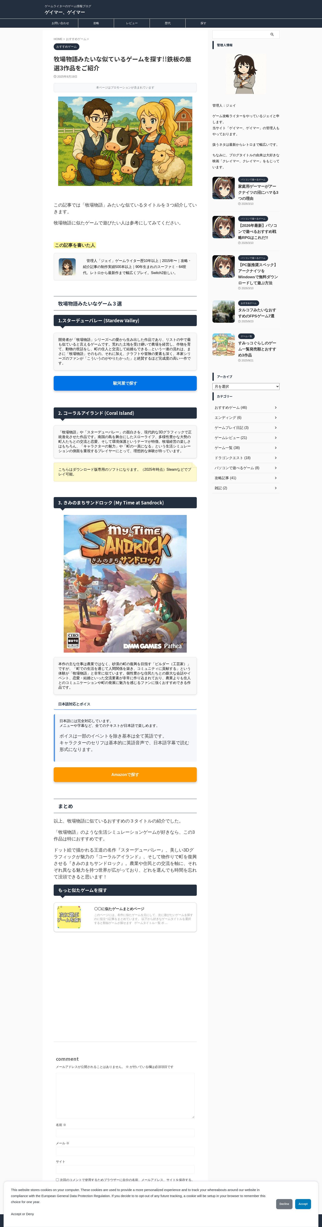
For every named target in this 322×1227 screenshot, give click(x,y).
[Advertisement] (125, 980)
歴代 (168, 23)
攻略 (96, 23)
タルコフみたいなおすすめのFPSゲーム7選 (258, 337)
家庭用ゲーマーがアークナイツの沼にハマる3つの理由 (258, 193)
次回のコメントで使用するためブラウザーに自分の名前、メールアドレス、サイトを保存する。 (127, 1180)
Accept (301, 1204)
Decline (277, 1204)
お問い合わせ (60, 23)
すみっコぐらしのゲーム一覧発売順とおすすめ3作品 (258, 378)
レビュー (132, 23)
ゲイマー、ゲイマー (65, 12)
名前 (61, 1125)
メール (62, 1143)
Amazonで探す (125, 774)
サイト (60, 1161)
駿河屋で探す (125, 383)
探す (203, 23)
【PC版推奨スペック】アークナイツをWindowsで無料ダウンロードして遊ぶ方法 (258, 289)
